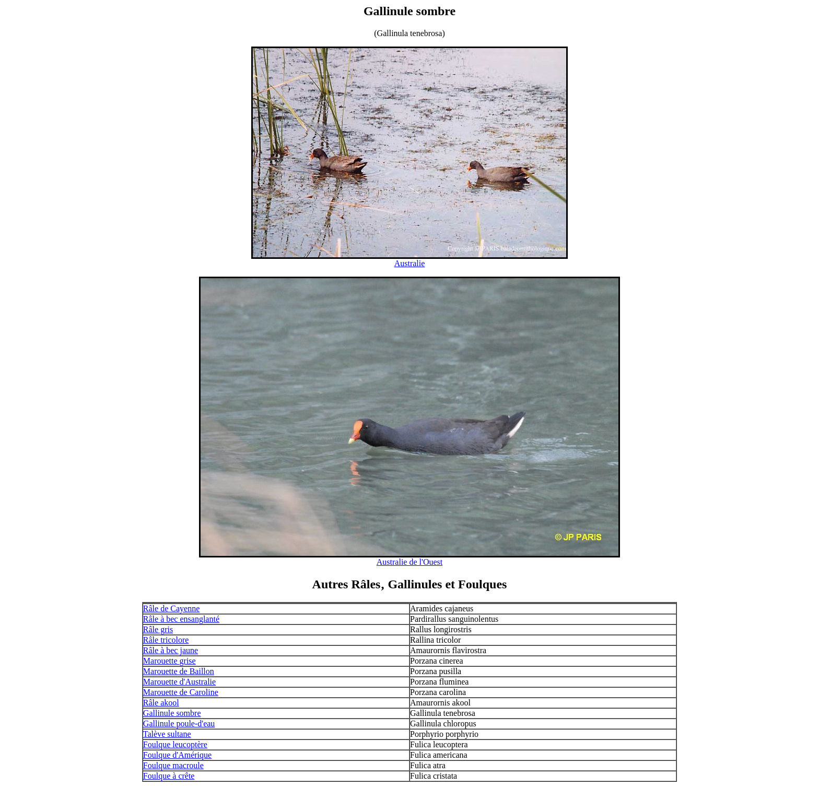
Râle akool (161, 702)
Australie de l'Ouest (409, 561)
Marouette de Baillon (178, 671)
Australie (409, 263)
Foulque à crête (169, 775)
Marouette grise (169, 660)
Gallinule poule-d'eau (179, 723)
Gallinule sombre (172, 713)
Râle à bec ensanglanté (181, 618)
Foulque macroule (173, 765)
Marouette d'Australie (179, 681)
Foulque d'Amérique (177, 754)
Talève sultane (167, 734)
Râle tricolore (166, 639)
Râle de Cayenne (171, 608)
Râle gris (158, 629)
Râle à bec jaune (170, 650)
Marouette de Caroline (180, 692)
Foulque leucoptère (175, 744)
